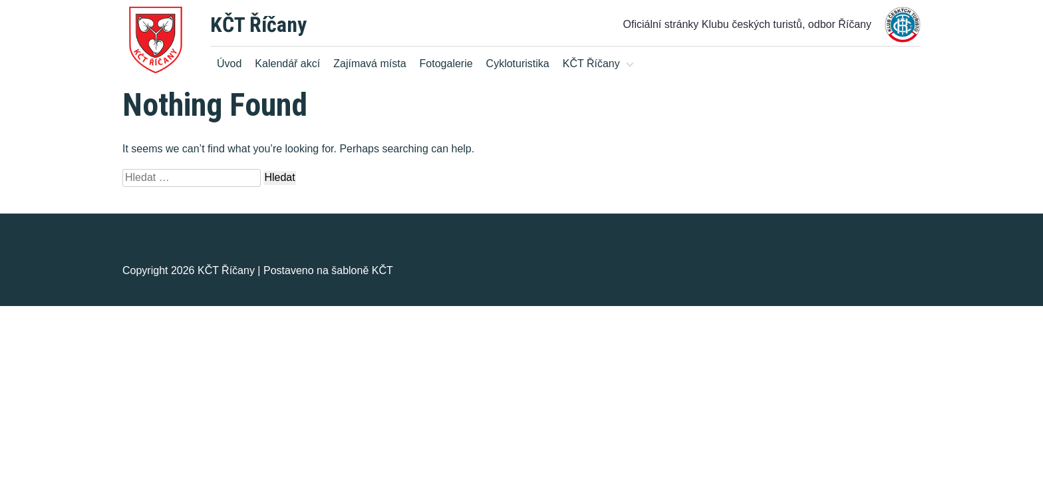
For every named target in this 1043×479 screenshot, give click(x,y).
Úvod (229, 63)
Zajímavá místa (369, 63)
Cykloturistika (517, 63)
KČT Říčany (258, 24)
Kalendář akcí (287, 63)
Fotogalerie (446, 63)
